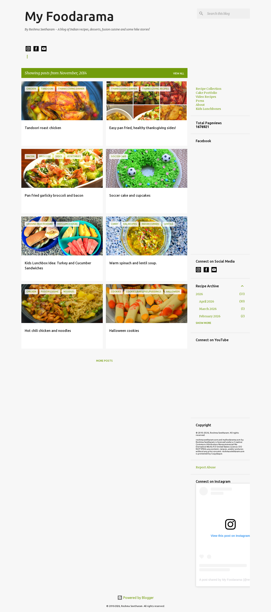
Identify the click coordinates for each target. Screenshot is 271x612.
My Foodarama (69, 16)
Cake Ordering (137, 56)
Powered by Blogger (135, 598)
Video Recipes (206, 97)
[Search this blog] (227, 13)
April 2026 (206, 301)
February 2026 (209, 316)
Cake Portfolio (105, 56)
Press (200, 101)
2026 (199, 294)
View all (178, 73)
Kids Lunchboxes (73, 56)
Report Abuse (206, 467)
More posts (104, 360)
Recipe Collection (38, 56)
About (200, 105)
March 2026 (208, 309)
